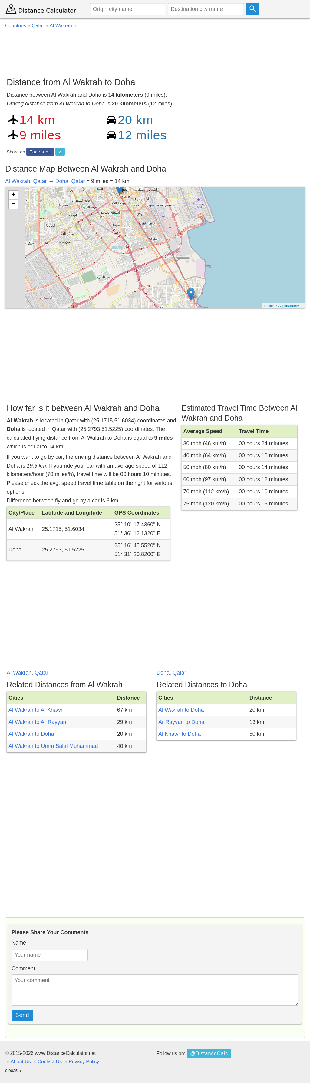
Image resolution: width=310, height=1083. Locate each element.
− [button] (13, 204)
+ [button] (13, 195)
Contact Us (50, 1061)
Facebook (40, 151)
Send (22, 1015)
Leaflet (269, 306)
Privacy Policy (84, 1061)
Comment (23, 968)
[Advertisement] (155, 51)
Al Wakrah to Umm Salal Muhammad (53, 746)
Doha (61, 181)
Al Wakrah (17, 181)
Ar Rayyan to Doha (181, 722)
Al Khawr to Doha (179, 734)
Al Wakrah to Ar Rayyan (37, 722)
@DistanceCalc (209, 1053)
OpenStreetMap (291, 306)
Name (19, 943)
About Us (21, 1061)
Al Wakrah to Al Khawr (35, 710)
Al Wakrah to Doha (31, 734)
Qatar (40, 181)
